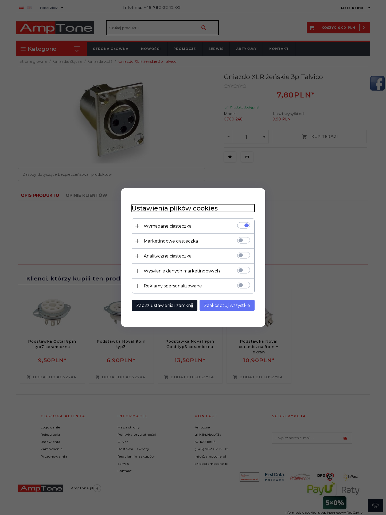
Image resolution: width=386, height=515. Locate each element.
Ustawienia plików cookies (175, 208)
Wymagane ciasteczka (168, 226)
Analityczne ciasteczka (168, 256)
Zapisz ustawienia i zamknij (164, 305)
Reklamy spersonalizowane (173, 285)
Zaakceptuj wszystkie (227, 305)
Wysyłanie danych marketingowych (182, 271)
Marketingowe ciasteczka (171, 241)
